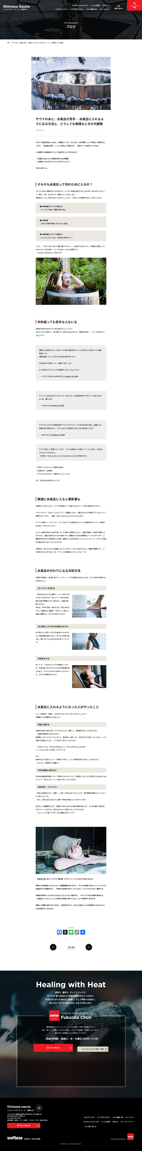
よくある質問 (95, 5)
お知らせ (106, 5)
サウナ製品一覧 (91, 9)
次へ (89, 947)
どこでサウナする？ (76, 9)
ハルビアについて (61, 9)
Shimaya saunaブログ (80, 5)
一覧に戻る (71, 947)
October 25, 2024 (58, 434)
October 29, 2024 (71, 376)
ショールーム (104, 9)
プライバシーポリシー (127, 1122)
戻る (53, 947)
